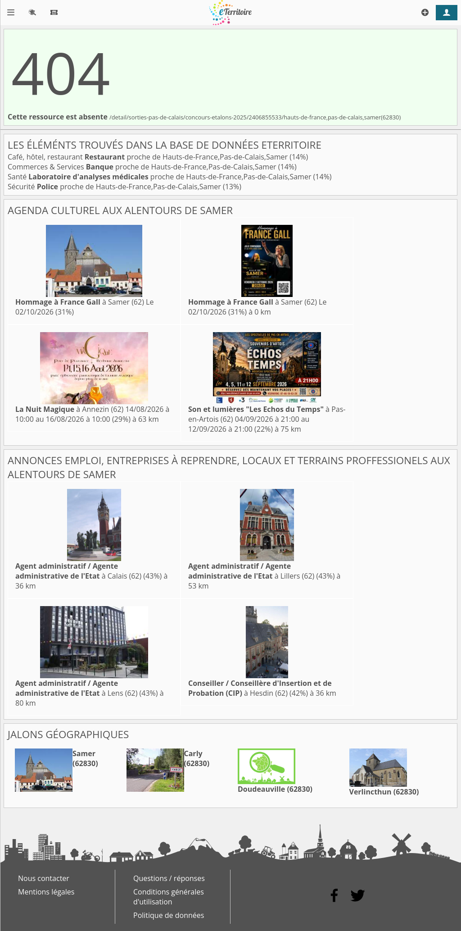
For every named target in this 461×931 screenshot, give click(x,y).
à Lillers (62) (251, 571)
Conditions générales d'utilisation (168, 897)
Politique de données (168, 915)
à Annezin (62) (69, 409)
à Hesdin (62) (260, 688)
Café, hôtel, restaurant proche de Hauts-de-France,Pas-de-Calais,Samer (148, 157)
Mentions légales (46, 892)
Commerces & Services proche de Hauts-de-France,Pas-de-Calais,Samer (143, 167)
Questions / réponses (169, 878)
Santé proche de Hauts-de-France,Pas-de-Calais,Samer (160, 177)
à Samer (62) (79, 302)
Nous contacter (43, 878)
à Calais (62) (78, 571)
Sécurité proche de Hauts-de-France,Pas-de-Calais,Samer (115, 187)
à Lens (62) (76, 688)
